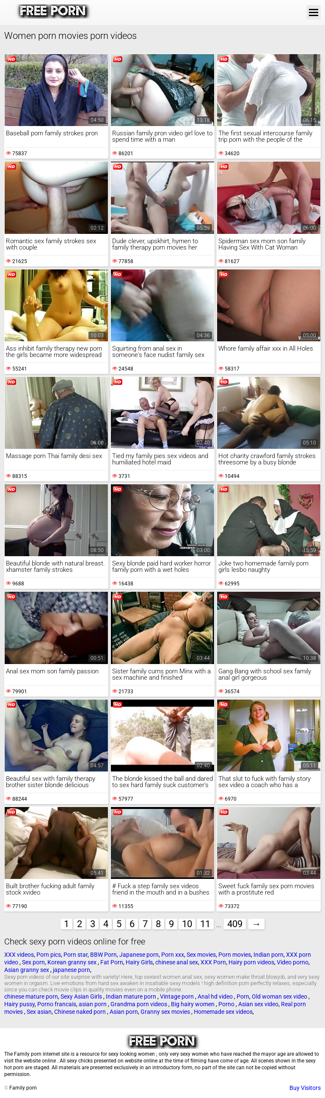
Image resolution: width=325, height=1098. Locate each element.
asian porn (93, 1004)
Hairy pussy (19, 1004)
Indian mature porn (131, 996)
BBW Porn (103, 954)
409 (234, 924)
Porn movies (234, 954)
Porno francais (56, 1004)
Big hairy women (193, 1004)
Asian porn (124, 1011)
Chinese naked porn (80, 1011)
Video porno (292, 962)
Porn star (75, 954)
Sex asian (39, 1011)
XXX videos (19, 954)
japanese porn (71, 969)
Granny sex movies (165, 1011)
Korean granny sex (72, 962)
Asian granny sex (27, 969)
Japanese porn (139, 954)
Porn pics (48, 954)
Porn (243, 996)
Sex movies (201, 954)
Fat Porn (111, 962)
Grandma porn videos (139, 1004)
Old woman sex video (280, 996)
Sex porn (33, 962)
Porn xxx (172, 954)
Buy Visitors (305, 1087)
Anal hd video (216, 996)
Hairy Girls (139, 962)
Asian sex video (258, 1004)
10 (187, 924)
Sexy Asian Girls (82, 996)
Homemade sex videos (223, 1011)
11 (205, 924)
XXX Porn (213, 962)
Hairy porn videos (251, 962)
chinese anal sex (176, 962)
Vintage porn (177, 996)
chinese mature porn (31, 996)
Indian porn (268, 954)
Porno (227, 1004)
